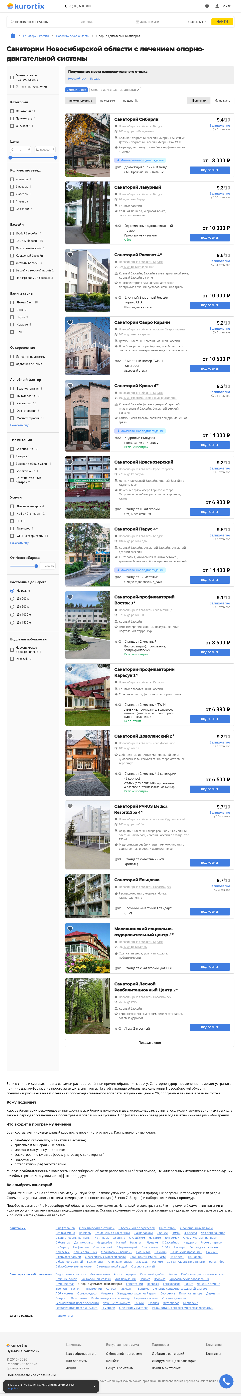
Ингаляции (26, 403)
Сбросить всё (76, 89)
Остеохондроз (87, 1293)
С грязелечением (120, 1261)
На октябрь (216, 1261)
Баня (22, 309)
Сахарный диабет (152, 1274)
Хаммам (24, 324)
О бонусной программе (124, 1354)
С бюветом (63, 1242)
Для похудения (125, 1279)
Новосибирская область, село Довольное (147, 743)
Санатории (18, 1228)
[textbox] (103, 22)
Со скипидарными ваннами (186, 1261)
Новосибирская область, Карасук (141, 682)
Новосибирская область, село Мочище (145, 610)
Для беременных (85, 1252)
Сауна (22, 317)
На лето (157, 1261)
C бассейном (170, 1242)
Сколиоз (153, 1303)
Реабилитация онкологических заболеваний (183, 1307)
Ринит (188, 1283)
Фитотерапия (28, 396)
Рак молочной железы (96, 1279)
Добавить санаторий (168, 1354)
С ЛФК (166, 1247)
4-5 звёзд (190, 1232)
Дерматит (213, 1293)
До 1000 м (24, 614)
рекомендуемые (80, 100)
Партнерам (160, 1345)
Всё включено (65, 1232)
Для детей (63, 1252)
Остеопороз (171, 1303)
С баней (162, 1232)
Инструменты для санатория (174, 1361)
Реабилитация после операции (77, 1303)
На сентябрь (167, 1228)
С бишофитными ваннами (148, 1256)
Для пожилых (83, 1242)
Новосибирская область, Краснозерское (146, 469)
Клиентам (74, 1345)
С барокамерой (127, 1247)
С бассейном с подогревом (137, 1228)
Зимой (176, 1232)
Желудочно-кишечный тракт (137, 1293)
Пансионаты (64, 1315)
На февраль (81, 1247)
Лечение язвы (100, 1274)
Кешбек (112, 1361)
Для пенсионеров (30, 506)
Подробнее (210, 170)
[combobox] (103, 22)
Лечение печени (208, 1283)
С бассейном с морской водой (105, 1256)
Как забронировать (81, 1354)
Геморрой (108, 1307)
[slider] (10, 158)
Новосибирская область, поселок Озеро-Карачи (152, 329)
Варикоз (143, 1288)
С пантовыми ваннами (116, 1252)
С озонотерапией (143, 1266)
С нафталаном (65, 1228)
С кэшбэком (137, 1237)
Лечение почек (66, 1279)
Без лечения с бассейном (112, 1232)
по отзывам (107, 100)
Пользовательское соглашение (31, 1375)
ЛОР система (64, 1293)
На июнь (160, 1252)
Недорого (189, 1242)
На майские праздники (186, 1252)
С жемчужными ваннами (200, 1237)
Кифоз (172, 1274)
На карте (222, 100)
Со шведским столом (203, 1247)
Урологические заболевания (189, 1279)
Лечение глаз (65, 1283)
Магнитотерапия (30, 418)
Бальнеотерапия (30, 388)
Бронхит (61, 1288)
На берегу (62, 1247)
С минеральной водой (112, 1266)
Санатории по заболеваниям (31, 1274)
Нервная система (146, 1298)
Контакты (213, 1354)
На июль (85, 1232)
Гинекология (171, 1283)
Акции (71, 1368)
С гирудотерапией (68, 1256)
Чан (21, 332)
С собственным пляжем (196, 1228)
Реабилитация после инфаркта (202, 1274)
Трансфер (25, 528)
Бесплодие (190, 1303)
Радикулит (127, 1288)
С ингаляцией (103, 1247)
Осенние (119, 1237)
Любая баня (27, 302)
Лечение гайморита (116, 1303)
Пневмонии (94, 1288)
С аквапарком (143, 1232)
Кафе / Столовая (31, 513)
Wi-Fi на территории (32, 535)
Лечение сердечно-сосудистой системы (180, 1288)
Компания (214, 1345)
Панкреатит (79, 1298)
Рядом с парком (211, 1242)
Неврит (145, 1279)
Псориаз (159, 1279)
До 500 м (23, 606)
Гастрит (76, 1288)
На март (179, 1247)
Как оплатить (76, 1361)
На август (136, 1242)
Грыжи (139, 1303)
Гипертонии (134, 1283)
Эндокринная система (71, 1274)
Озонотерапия (28, 410)
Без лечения (95, 1261)
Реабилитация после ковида (110, 1298)
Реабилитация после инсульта (77, 1307)
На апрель (177, 1256)
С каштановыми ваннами (73, 1237)
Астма (118, 1274)
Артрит (131, 1274)
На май (121, 1242)
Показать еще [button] (19, 425)
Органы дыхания (174, 1298)
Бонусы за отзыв (119, 1368)
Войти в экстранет (166, 1368)
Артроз (111, 1288)
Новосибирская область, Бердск (141, 126)
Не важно (23, 590)
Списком (198, 100)
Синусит (61, 1298)
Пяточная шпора (190, 1293)
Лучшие (152, 1242)
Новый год (143, 1252)
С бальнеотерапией (69, 1261)
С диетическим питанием (97, 1228)
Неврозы (153, 1283)
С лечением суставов (133, 1307)
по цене (130, 100)
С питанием (149, 1247)
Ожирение (167, 1293)
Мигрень (107, 1293)
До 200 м (23, 598)
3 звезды (142, 1261)
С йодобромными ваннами (74, 1266)
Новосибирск (77, 78)
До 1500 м (24, 622)
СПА (21, 521)
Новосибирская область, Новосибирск (145, 886)
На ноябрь (195, 1256)
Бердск (95, 78)
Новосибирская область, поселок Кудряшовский (152, 819)
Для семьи (172, 1237)
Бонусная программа (122, 1345)
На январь (102, 1237)
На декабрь (104, 1242)
